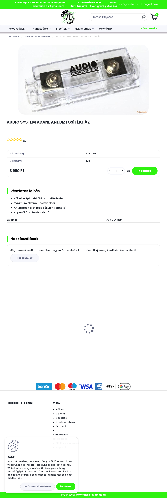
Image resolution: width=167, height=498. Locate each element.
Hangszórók (40, 28)
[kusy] (116, 171)
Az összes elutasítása (37, 486)
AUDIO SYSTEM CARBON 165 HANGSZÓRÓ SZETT (78, 323)
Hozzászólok (25, 258)
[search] (123, 18)
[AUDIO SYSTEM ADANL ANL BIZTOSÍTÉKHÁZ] (83, 80)
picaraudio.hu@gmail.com (48, 6)
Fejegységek (16, 28)
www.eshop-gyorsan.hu (91, 494)
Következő (148, 28)
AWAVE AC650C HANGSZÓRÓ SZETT (135, 315)
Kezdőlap (14, 36)
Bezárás (65, 486)
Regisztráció (151, 4)
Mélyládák (105, 28)
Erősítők (61, 28)
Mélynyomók (83, 28)
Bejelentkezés (130, 4)
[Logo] (27, 17)
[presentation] (9, 324)
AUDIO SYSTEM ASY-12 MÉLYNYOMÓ (30, 333)
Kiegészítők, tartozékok (37, 36)
